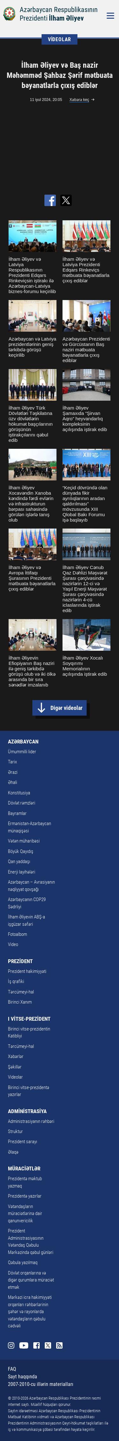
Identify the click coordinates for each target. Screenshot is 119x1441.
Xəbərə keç (79, 99)
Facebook (36, 1345)
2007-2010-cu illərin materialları (40, 1384)
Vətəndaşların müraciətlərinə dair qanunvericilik (25, 1214)
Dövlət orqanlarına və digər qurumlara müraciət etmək (31, 1280)
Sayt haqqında (22, 1377)
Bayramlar (17, 813)
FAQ (12, 1369)
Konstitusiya (19, 793)
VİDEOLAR (59, 39)
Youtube (23, 1345)
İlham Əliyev (66, 18)
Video (13, 944)
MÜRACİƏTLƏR (24, 1168)
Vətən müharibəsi (24, 841)
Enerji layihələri (21, 872)
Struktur (15, 1131)
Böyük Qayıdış (20, 851)
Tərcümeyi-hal (21, 992)
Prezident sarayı (22, 1141)
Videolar (15, 1077)
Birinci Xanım (20, 1002)
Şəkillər (15, 1067)
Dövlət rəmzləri (21, 803)
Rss (59, 1345)
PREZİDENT (20, 961)
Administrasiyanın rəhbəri (31, 1121)
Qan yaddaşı (19, 861)
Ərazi (12, 772)
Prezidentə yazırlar (25, 1196)
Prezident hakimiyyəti (27, 971)
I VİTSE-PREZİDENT (29, 1019)
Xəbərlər (15, 1056)
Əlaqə (13, 1152)
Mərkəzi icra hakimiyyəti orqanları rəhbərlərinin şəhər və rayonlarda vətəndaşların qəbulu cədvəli (30, 1311)
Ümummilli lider (22, 752)
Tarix (12, 762)
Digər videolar (66, 708)
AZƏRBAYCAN (23, 741)
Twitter (48, 1345)
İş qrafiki (16, 981)
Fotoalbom (17, 934)
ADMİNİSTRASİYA (27, 1111)
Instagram (11, 1345)
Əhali (12, 782)
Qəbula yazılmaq (22, 1262)
